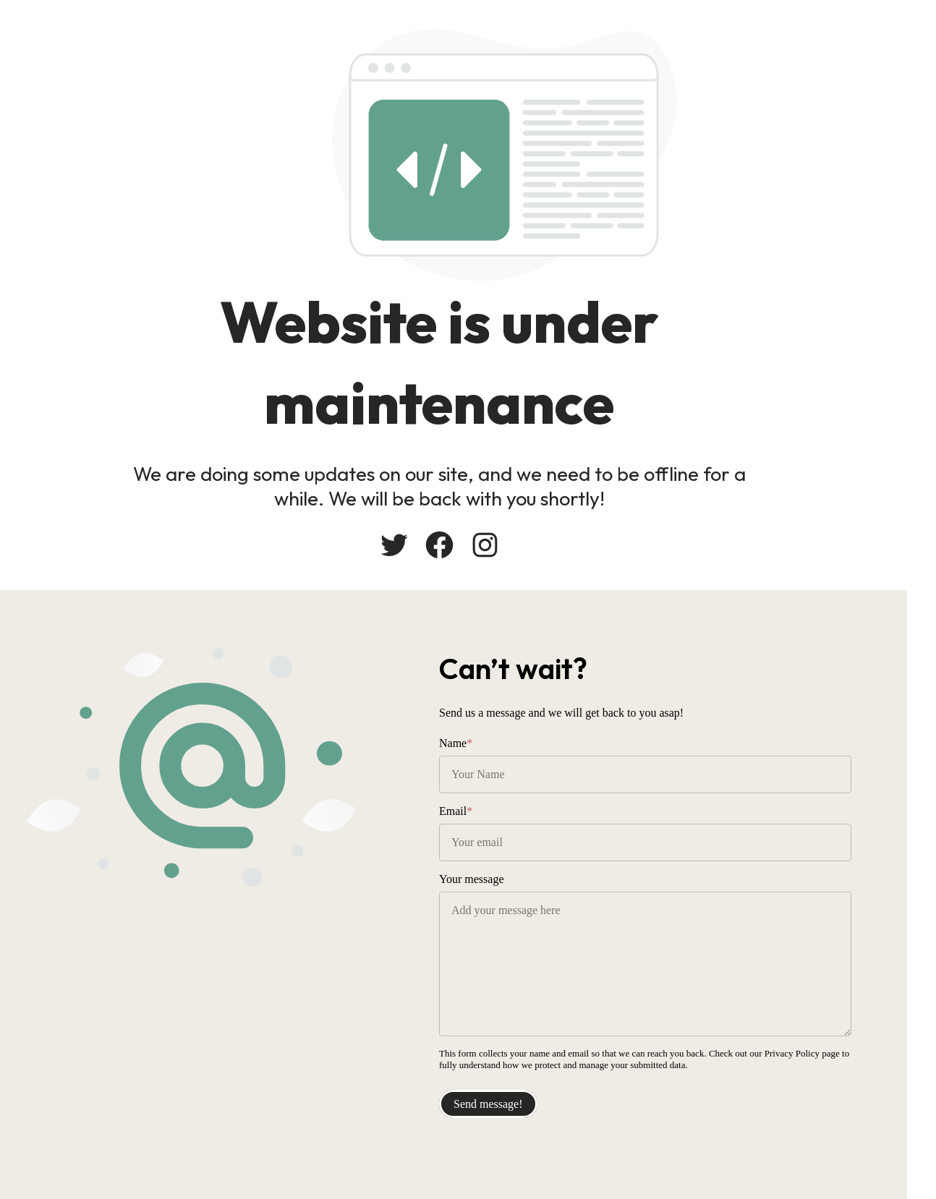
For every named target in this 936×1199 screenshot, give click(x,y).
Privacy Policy (792, 1053)
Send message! (488, 1104)
